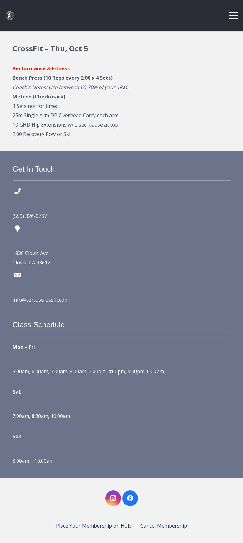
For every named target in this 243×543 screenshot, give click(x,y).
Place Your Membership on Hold (94, 525)
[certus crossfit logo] (9, 15)
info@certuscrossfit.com (41, 299)
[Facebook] (130, 498)
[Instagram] (113, 498)
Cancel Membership (163, 525)
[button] (233, 15)
